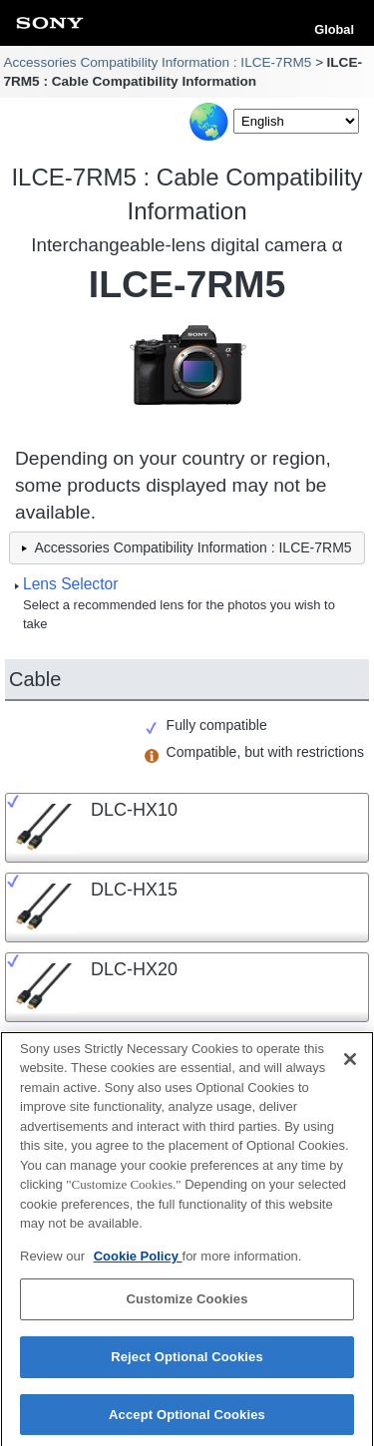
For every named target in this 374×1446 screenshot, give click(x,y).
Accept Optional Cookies (187, 1420)
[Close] (350, 1065)
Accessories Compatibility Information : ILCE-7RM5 (157, 62)
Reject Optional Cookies (187, 1362)
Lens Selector (70, 583)
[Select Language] (296, 121)
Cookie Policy (138, 1262)
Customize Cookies (186, 1305)
